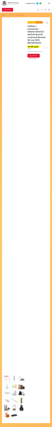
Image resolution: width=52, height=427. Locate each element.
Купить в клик (33, 58)
